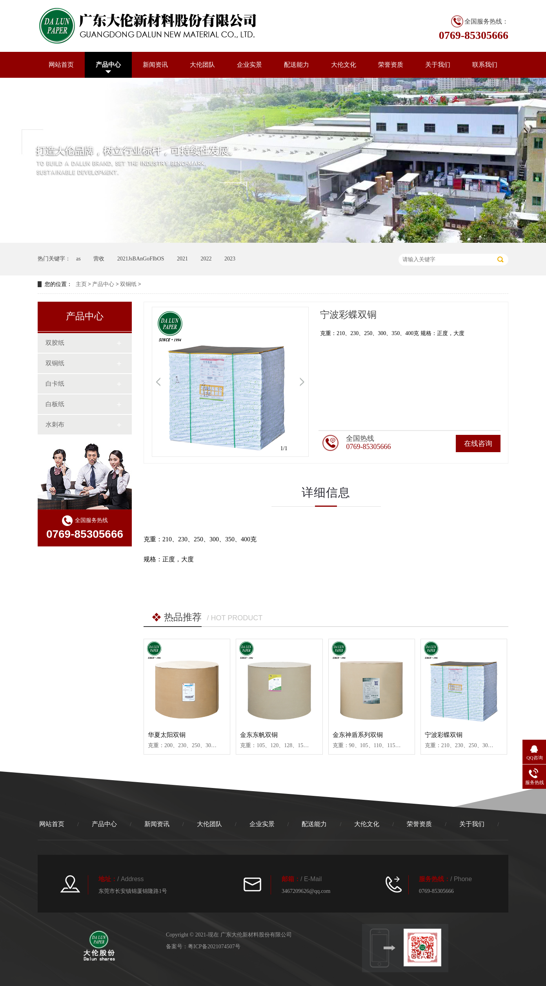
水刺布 (55, 424)
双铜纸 (128, 284)
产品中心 (108, 64)
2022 (205, 259)
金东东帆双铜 (259, 734)
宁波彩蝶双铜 (443, 734)
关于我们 (437, 64)
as (78, 259)
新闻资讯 (155, 64)
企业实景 (249, 64)
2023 (229, 259)
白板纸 (55, 404)
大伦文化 (343, 64)
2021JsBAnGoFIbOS (140, 259)
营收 (98, 259)
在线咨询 (478, 443)
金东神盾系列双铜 (358, 734)
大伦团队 (202, 64)
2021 (182, 259)
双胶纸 (55, 342)
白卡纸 (55, 383)
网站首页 (61, 64)
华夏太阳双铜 (167, 734)
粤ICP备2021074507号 (214, 946)
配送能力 (296, 64)
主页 (81, 284)
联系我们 (484, 64)
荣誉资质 (390, 64)
